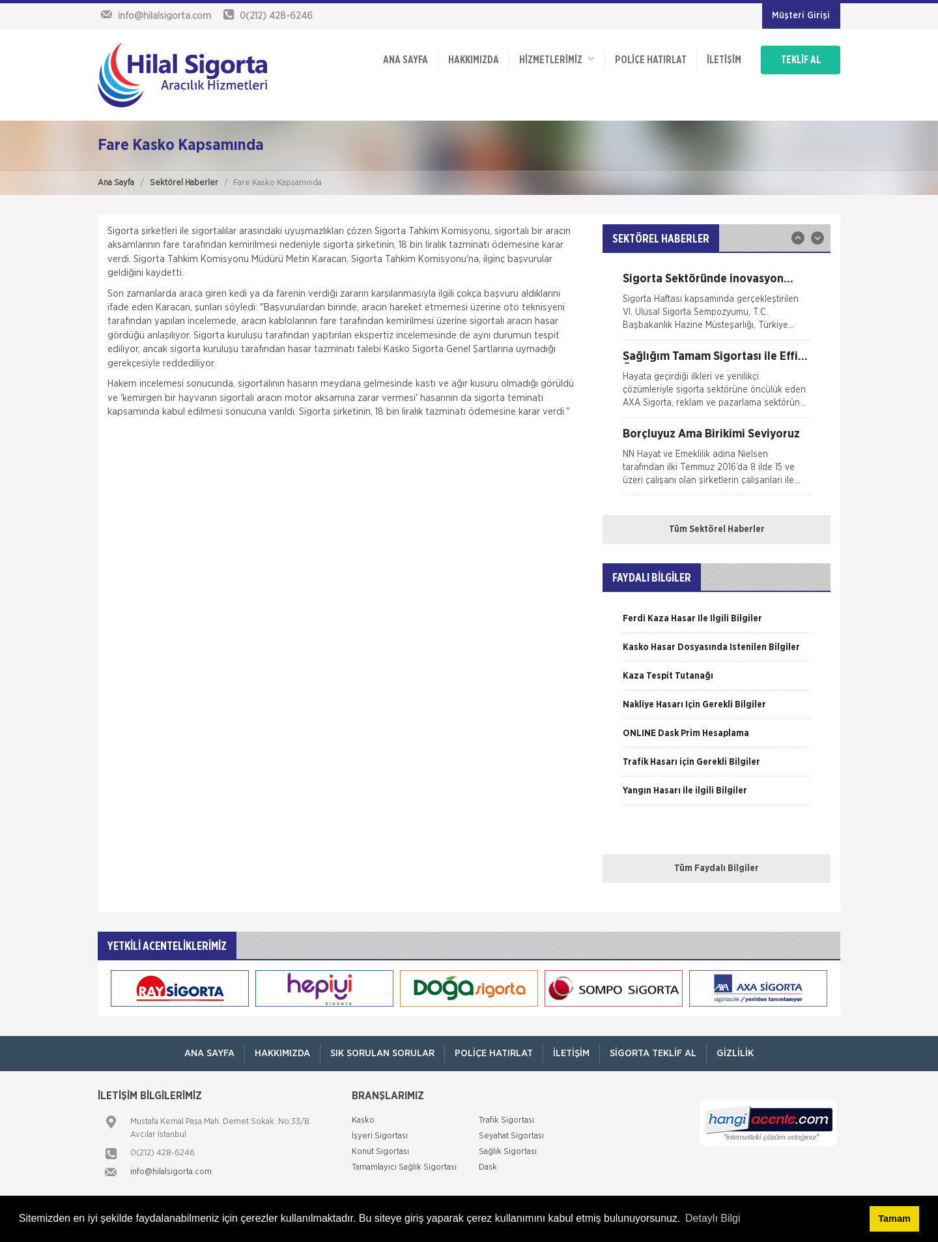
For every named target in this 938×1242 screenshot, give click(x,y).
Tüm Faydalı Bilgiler (716, 868)
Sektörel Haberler (184, 183)
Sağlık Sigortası (508, 1151)
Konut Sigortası (380, 1151)
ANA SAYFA (405, 60)
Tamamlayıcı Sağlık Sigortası (404, 1167)
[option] (716, 306)
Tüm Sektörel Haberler (717, 529)
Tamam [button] (894, 1218)
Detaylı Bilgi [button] (712, 1218)
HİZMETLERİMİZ (557, 59)
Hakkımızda (473, 60)
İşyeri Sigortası (380, 1136)
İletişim (724, 60)
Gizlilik (735, 1053)
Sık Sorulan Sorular (382, 1053)
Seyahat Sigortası (511, 1136)
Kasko (363, 1120)
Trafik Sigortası (506, 1120)
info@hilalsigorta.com (171, 1172)
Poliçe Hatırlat (651, 60)
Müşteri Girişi (801, 15)
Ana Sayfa (116, 183)
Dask (488, 1167)
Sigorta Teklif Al (653, 1053)
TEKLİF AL (801, 60)
